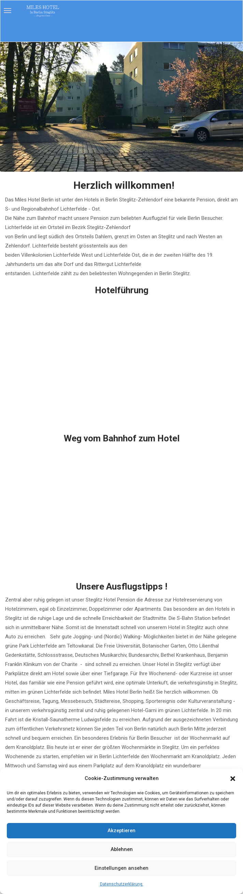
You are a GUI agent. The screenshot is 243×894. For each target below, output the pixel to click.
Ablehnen (121, 850)
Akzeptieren (121, 831)
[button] (232, 778)
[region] (121, 107)
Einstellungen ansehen (121, 868)
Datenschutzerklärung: (121, 884)
